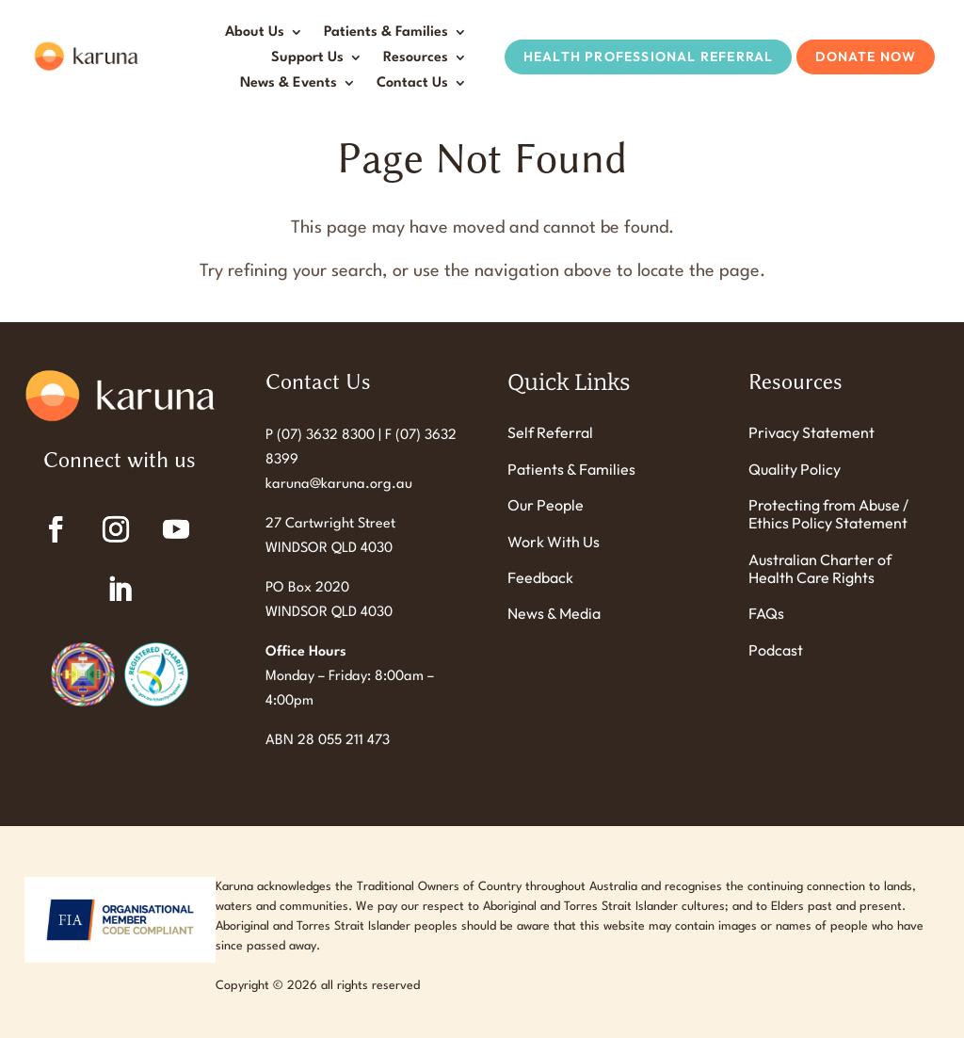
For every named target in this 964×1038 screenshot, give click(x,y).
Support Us (307, 58)
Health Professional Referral (648, 56)
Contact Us (412, 83)
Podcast (775, 650)
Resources (415, 58)
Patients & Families (386, 32)
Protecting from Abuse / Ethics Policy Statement (828, 514)
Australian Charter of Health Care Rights (820, 569)
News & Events (288, 83)
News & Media (554, 614)
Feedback (540, 578)
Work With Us (553, 542)
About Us (254, 32)
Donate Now (865, 56)
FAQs (766, 614)
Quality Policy (794, 469)
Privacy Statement (811, 433)
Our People (545, 505)
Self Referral (550, 433)
